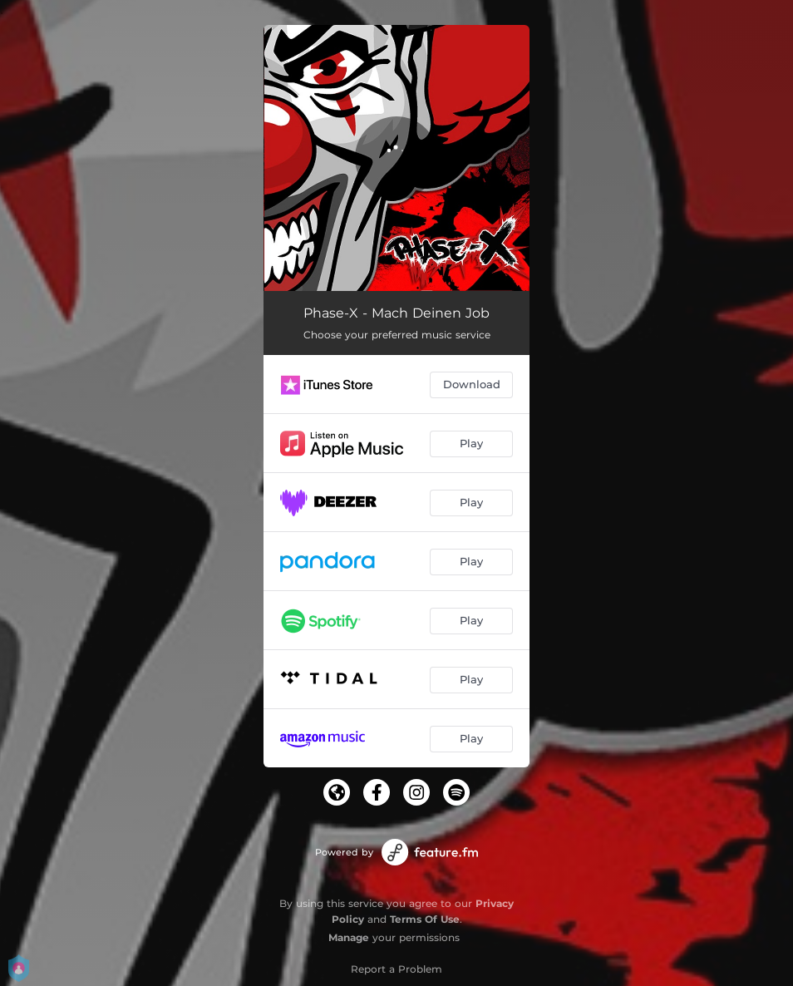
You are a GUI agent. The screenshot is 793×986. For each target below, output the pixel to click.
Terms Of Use (425, 919)
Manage (348, 937)
